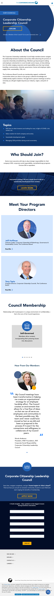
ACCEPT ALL (18, 594)
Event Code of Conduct (32, 580)
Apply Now (27, 496)
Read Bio (9, 249)
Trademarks (39, 580)
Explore (12, 29)
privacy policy (42, 589)
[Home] (27, 2)
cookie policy (35, 587)
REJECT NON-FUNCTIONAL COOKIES (30, 594)
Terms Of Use (17, 580)
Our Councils (9, 13)
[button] (22, 357)
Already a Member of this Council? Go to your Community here (22, 35)
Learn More (27, 188)
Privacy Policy (7, 584)
